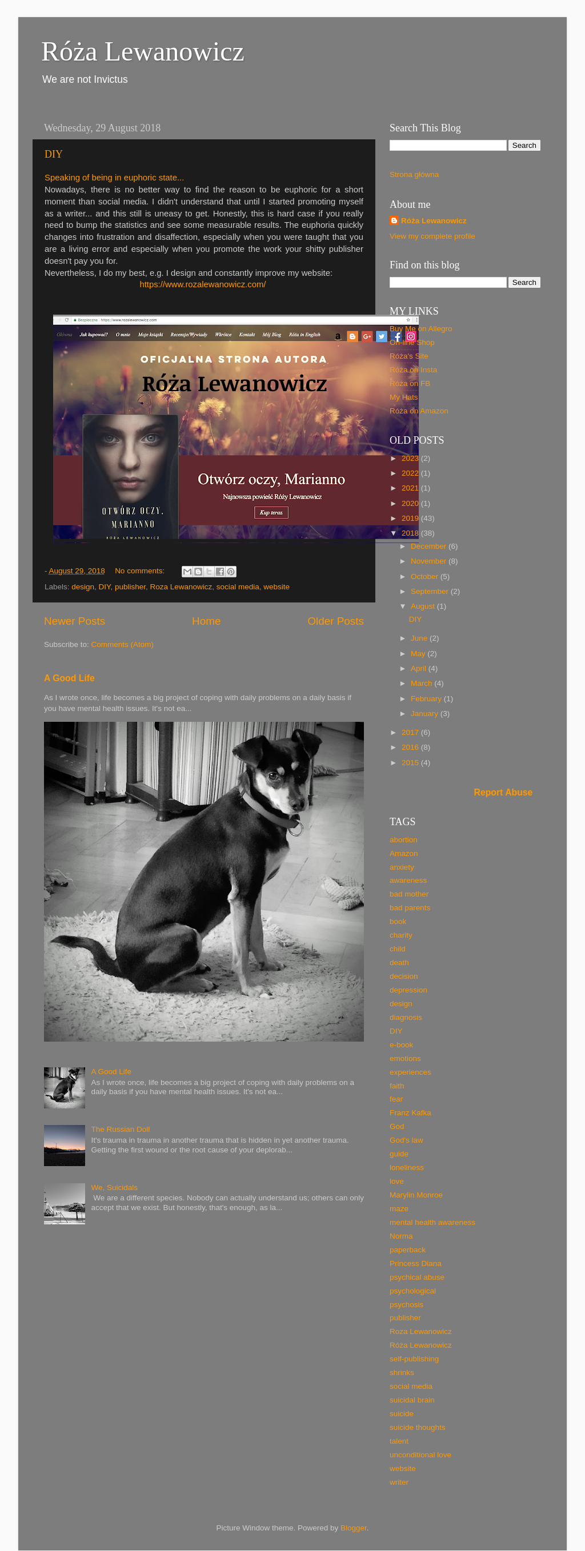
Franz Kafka (410, 1112)
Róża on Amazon (419, 411)
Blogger (353, 1528)
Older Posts (335, 621)
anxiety (402, 867)
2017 (411, 732)
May (419, 653)
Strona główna (414, 174)
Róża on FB (410, 383)
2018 (411, 533)
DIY (54, 154)
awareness (408, 880)
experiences (410, 1072)
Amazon (404, 853)
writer (399, 1482)
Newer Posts (74, 621)
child (398, 949)
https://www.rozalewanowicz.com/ (203, 284)
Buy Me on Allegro (421, 328)
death (399, 962)
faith (397, 1086)
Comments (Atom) (122, 644)
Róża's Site (409, 356)
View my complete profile (432, 236)
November (429, 561)
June (420, 638)
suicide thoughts (418, 1427)
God (397, 1126)
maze (399, 1208)
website (276, 586)
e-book (401, 1044)
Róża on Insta (413, 369)
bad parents (410, 907)
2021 (411, 488)
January (425, 713)
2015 (411, 762)
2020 (411, 503)
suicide (402, 1413)
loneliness (407, 1167)
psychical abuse (417, 1277)
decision (404, 976)
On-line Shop (412, 342)
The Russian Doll (120, 1129)
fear (396, 1099)
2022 (411, 473)
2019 (411, 518)
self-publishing (414, 1359)
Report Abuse (503, 792)
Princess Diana (416, 1263)
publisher (130, 586)
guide (399, 1154)
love (397, 1181)
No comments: (141, 570)
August (424, 606)
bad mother (409, 894)
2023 (411, 458)
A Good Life (69, 678)
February (427, 698)
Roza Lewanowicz (181, 586)
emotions (405, 1058)
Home (206, 621)
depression (408, 990)
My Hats (404, 397)
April (419, 668)
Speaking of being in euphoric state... (114, 177)
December (429, 546)
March (422, 683)
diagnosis (406, 1017)
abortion (404, 839)
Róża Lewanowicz (143, 51)
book (398, 921)
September (431, 591)
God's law (406, 1140)
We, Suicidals (114, 1187)
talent (399, 1441)
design (82, 586)
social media (238, 586)
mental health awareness (432, 1222)
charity (401, 935)
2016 (411, 747)
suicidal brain (412, 1400)
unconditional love (420, 1454)
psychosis (406, 1304)
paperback (408, 1249)
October (425, 576)
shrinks (402, 1372)
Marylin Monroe (416, 1195)
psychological (413, 1291)
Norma (401, 1236)
